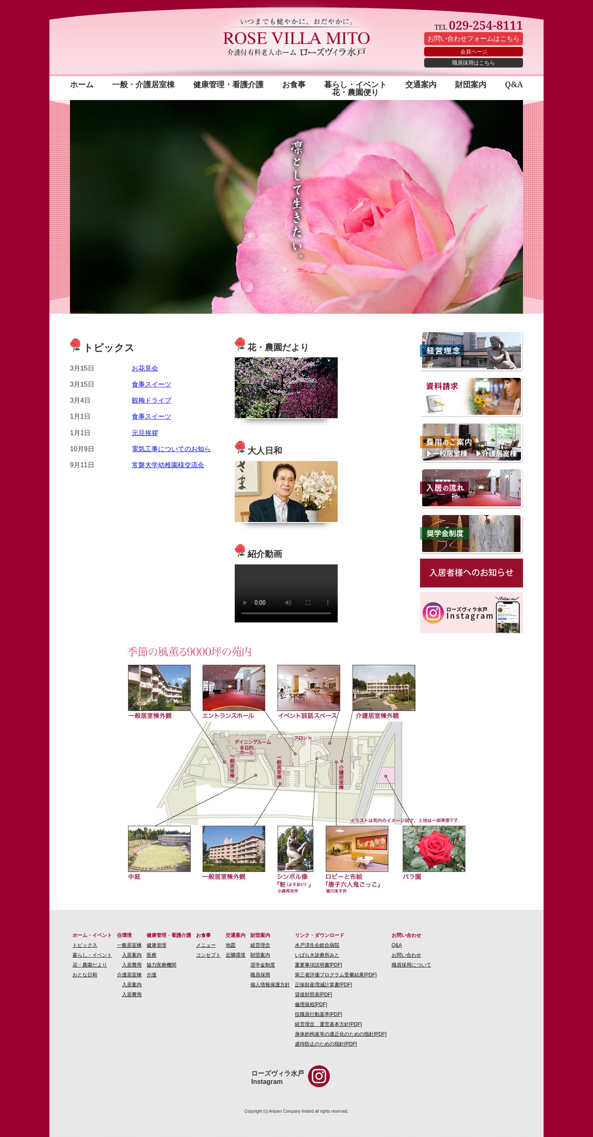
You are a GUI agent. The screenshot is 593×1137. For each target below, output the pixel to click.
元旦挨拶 (145, 432)
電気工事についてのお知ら (171, 448)
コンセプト (208, 955)
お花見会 (145, 368)
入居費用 (132, 965)
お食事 (294, 85)
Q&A (514, 85)
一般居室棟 (129, 945)
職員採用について (411, 965)
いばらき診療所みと (317, 955)
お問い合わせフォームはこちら (473, 38)
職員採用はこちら (473, 63)
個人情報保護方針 (270, 985)
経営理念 (260, 945)
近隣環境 (235, 955)
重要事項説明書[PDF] (318, 965)
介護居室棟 (129, 975)
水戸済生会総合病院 (317, 945)
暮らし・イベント (92, 955)
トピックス (84, 945)
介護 (151, 975)
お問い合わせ (406, 955)
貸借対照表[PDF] (313, 994)
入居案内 (132, 955)
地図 (231, 945)
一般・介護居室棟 (143, 85)
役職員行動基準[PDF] (318, 1014)
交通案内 (421, 85)
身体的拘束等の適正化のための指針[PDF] (341, 1034)
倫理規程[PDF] (311, 1004)
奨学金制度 (262, 965)
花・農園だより (89, 965)
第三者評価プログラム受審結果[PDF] (336, 975)
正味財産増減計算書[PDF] (323, 985)
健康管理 (156, 945)
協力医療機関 (161, 965)
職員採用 (260, 975)
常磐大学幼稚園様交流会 (168, 464)
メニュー (206, 945)
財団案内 (470, 85)
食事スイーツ (151, 384)
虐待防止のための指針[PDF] (326, 1044)
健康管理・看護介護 (228, 85)
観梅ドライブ (151, 400)
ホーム (81, 85)
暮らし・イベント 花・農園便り (355, 88)
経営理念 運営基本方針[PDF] (328, 1024)
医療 (151, 955)
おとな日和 (84, 975)
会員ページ (473, 52)
